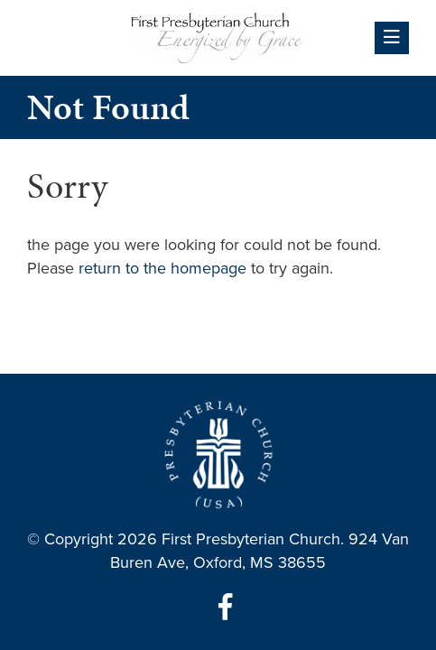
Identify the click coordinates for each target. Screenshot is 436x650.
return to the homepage (162, 268)
